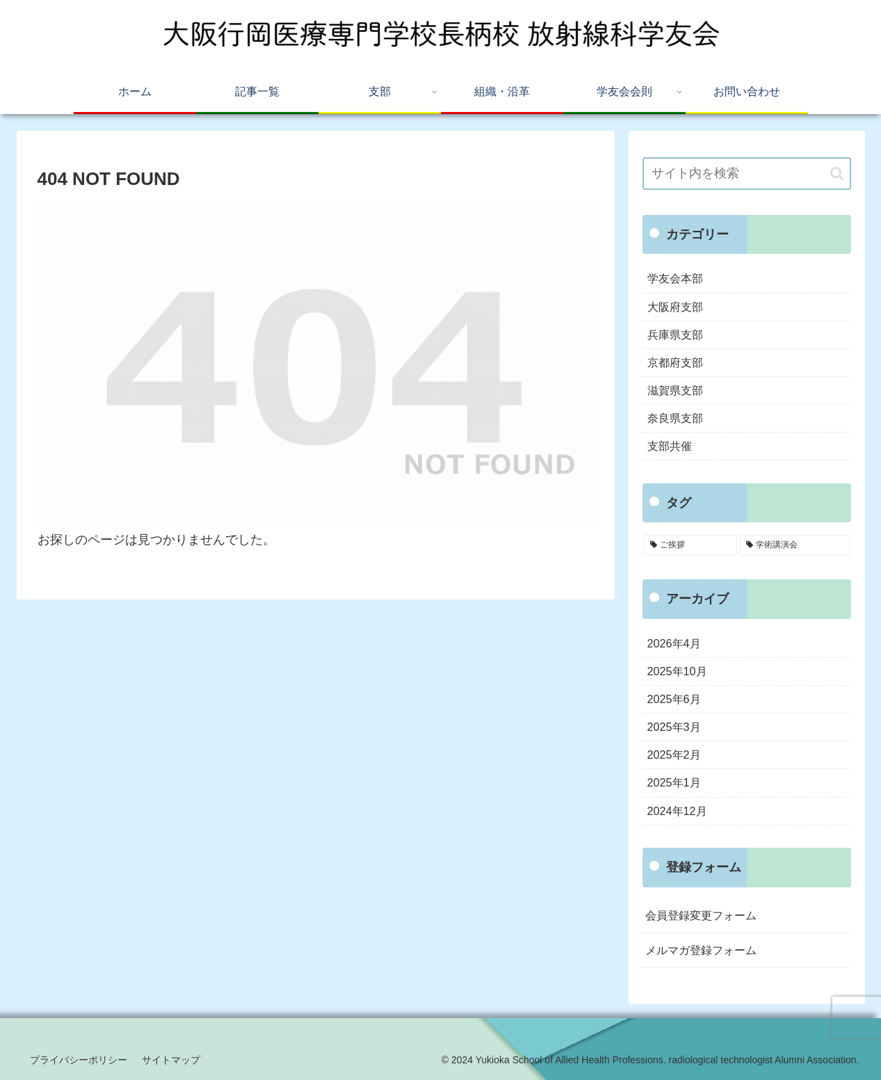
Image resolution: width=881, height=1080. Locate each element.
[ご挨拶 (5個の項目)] (690, 545)
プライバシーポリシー (78, 1059)
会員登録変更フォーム (701, 915)
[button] (837, 174)
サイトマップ (171, 1059)
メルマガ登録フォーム (701, 950)
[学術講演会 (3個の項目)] (795, 545)
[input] (746, 173)
